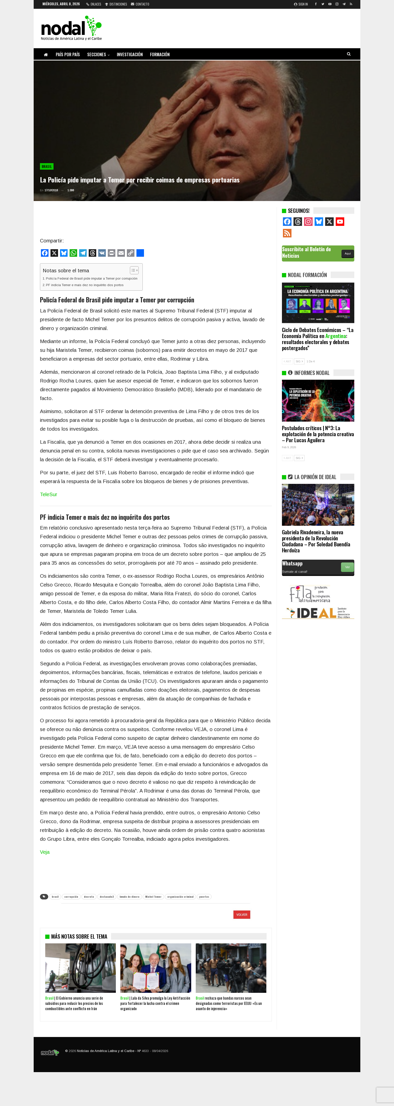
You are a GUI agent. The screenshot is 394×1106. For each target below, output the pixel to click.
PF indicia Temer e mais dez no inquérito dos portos (85, 285)
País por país (68, 54)
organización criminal (180, 896)
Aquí (348, 253)
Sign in (301, 4)
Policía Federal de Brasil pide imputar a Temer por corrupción (91, 278)
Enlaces (93, 4)
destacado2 (107, 896)
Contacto (140, 4)
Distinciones (116, 4)
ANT (287, 361)
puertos (204, 896)
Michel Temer (153, 896)
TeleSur (48, 494)
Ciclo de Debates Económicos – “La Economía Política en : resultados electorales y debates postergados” (318, 339)
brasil (55, 896)
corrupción (71, 896)
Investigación (130, 54)
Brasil (47, 166)
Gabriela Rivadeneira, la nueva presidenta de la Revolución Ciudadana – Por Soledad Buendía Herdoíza (316, 541)
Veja (45, 852)
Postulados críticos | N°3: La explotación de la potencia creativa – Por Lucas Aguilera (318, 434)
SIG (299, 361)
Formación (160, 54)
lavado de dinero (129, 896)
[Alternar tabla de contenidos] (131, 270)
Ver (347, 567)
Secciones (96, 54)
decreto (89, 896)
